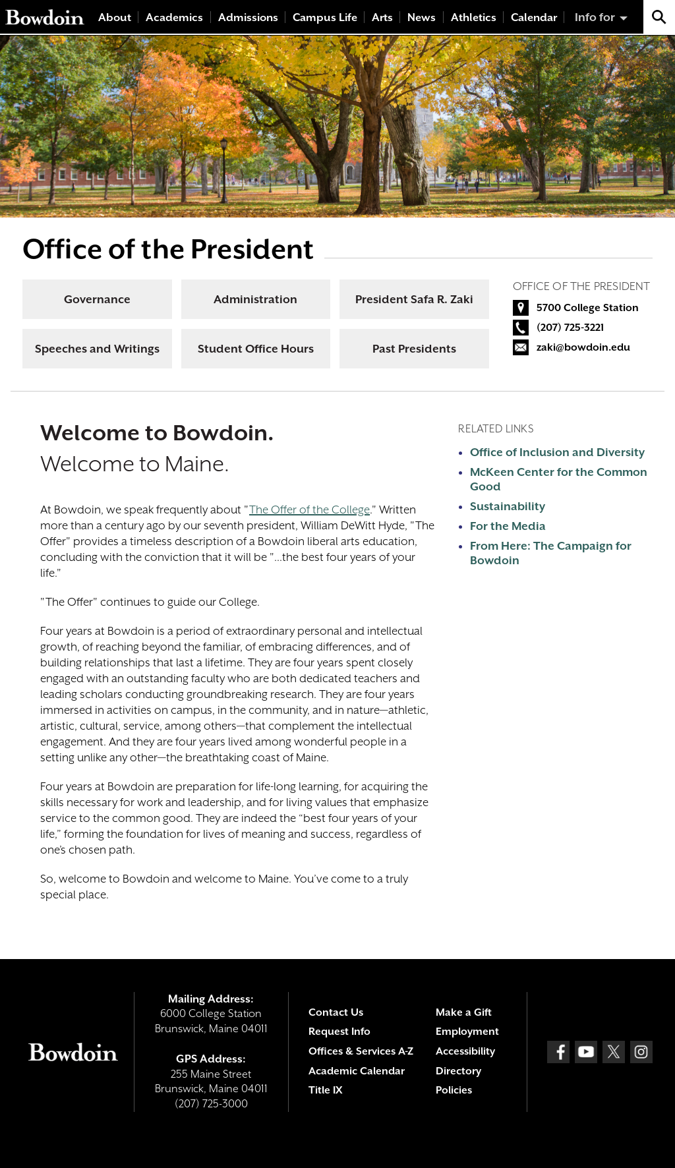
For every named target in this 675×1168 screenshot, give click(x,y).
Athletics (473, 17)
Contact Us (335, 1012)
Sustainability (507, 506)
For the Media (508, 526)
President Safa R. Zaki (414, 299)
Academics (174, 17)
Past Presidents (414, 348)
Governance (97, 299)
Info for (595, 17)
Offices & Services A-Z (360, 1051)
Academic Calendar (356, 1071)
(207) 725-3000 (211, 1103)
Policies (454, 1090)
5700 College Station (588, 308)
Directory (458, 1071)
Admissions (248, 17)
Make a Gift (464, 1012)
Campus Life (325, 17)
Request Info (339, 1031)
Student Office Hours (256, 348)
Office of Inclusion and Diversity (557, 452)
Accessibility (465, 1051)
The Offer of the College (309, 509)
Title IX (325, 1090)
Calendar (534, 17)
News (421, 17)
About (114, 17)
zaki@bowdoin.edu (583, 347)
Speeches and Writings (97, 348)
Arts (382, 17)
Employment (467, 1031)
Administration (255, 299)
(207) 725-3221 (570, 328)
